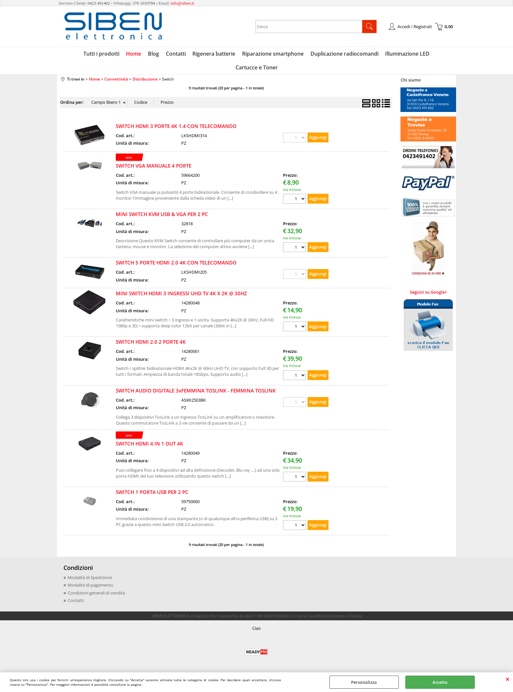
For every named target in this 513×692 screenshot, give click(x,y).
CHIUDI (507, 679)
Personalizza (364, 682)
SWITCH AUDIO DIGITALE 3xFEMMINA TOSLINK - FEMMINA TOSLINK (196, 391)
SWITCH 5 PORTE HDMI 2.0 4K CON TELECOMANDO (176, 263)
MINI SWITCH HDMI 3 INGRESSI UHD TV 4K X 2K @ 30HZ (181, 294)
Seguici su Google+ (428, 293)
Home (134, 53)
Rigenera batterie (213, 53)
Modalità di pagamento (90, 586)
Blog (153, 53)
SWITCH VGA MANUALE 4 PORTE (153, 166)
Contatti (176, 53)
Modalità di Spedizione (90, 578)
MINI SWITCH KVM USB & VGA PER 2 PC (162, 215)
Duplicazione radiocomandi (344, 53)
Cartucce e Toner (257, 68)
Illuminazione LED (406, 53)
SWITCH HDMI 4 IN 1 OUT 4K (149, 444)
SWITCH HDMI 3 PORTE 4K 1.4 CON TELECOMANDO (176, 127)
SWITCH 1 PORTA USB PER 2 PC (152, 493)
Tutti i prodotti (102, 53)
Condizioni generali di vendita (96, 594)
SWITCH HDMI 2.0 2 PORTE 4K (151, 342)
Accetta (440, 682)
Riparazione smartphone (272, 53)
